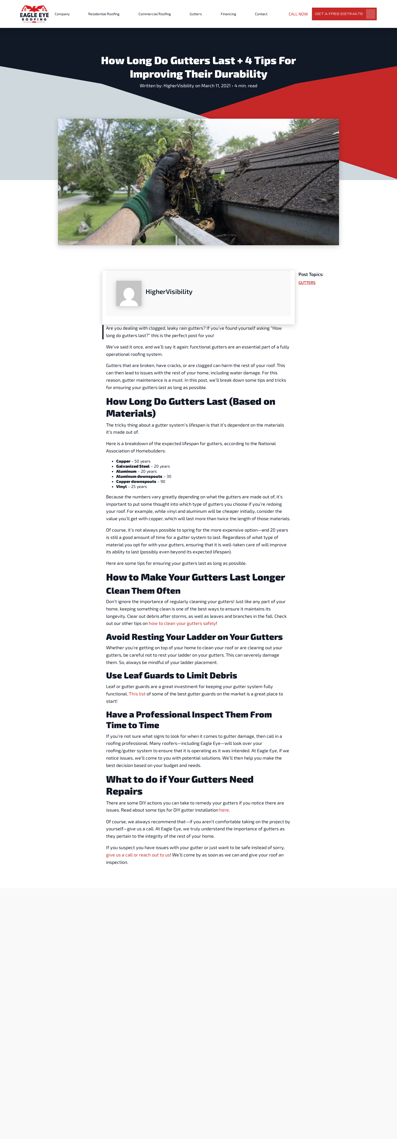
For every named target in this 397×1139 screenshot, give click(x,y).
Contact (261, 14)
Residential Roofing (104, 14)
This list (136, 693)
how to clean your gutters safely (182, 623)
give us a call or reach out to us (137, 854)
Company (62, 14)
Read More (97, 1068)
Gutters (196, 14)
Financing (228, 14)
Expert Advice (174, 995)
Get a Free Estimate (339, 13)
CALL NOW (298, 13)
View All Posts (306, 912)
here (224, 810)
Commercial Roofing (154, 14)
